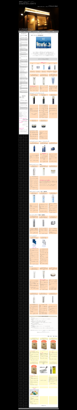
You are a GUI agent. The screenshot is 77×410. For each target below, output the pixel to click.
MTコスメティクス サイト (43, 48)
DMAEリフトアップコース (41, 332)
